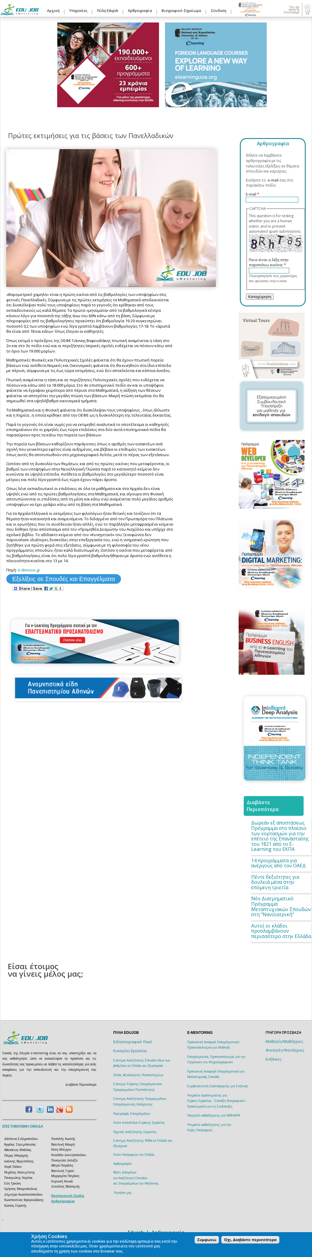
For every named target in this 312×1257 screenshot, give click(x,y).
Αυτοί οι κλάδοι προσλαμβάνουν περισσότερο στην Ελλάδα (281, 931)
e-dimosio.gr (29, 570)
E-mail (252, 194)
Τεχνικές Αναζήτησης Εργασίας (135, 1132)
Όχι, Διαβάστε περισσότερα (250, 1240)
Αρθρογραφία (140, 10)
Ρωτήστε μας (123, 1193)
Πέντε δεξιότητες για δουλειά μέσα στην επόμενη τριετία (275, 882)
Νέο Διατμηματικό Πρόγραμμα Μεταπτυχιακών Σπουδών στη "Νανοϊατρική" (281, 906)
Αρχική (53, 10)
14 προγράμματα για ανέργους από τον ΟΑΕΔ (278, 863)
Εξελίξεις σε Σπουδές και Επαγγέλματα (63, 579)
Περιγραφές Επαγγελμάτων (131, 1113)
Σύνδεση (218, 10)
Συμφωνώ (206, 1240)
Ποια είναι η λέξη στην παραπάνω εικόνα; (269, 262)
